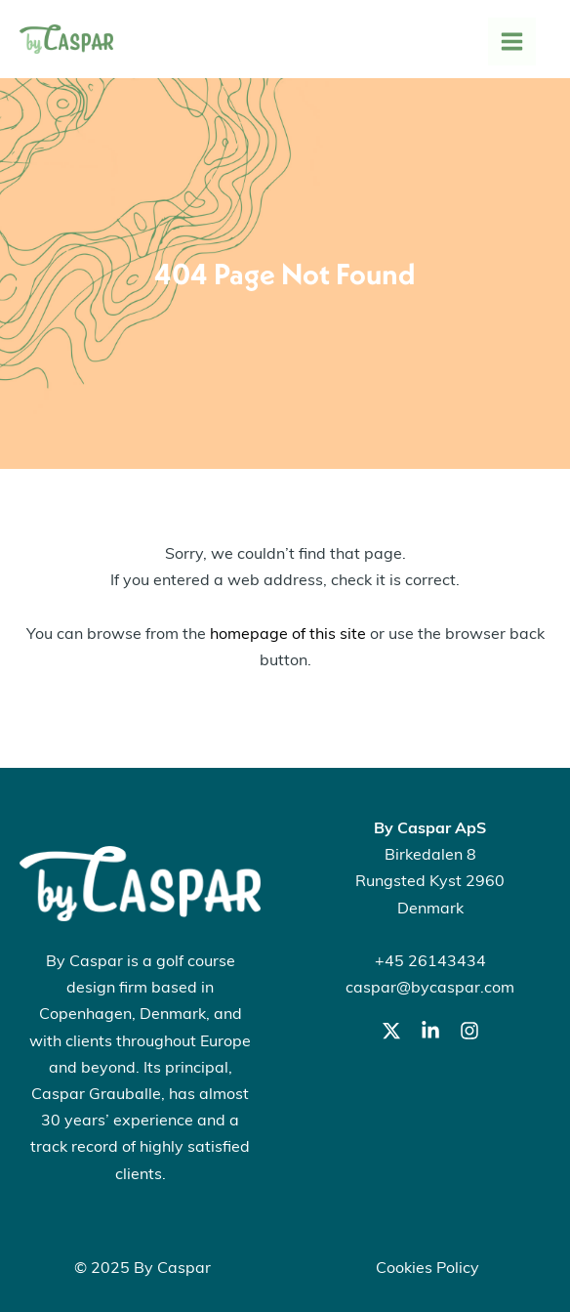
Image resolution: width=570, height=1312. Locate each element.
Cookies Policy (427, 1269)
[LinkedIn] (430, 1030)
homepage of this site (288, 635)
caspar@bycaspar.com (430, 988)
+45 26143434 (430, 962)
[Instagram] (469, 1030)
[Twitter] (391, 1030)
